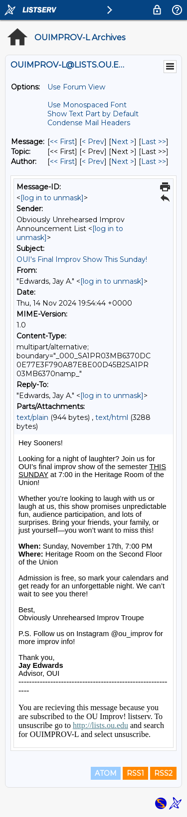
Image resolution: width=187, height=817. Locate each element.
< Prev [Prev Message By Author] (93, 161)
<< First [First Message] (62, 141)
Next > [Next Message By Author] (122, 161)
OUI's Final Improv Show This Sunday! (81, 259)
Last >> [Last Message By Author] (153, 161)
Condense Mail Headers (88, 122)
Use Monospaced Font (87, 104)
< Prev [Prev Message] (93, 141)
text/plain (32, 417)
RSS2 (163, 773)
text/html (111, 417)
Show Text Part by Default (93, 113)
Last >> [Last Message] (153, 141)
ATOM (106, 773)
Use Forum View (76, 86)
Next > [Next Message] (122, 141)
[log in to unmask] (52, 197)
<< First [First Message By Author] (62, 161)
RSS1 (135, 773)
